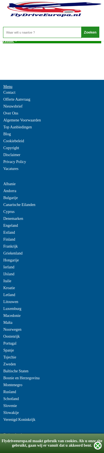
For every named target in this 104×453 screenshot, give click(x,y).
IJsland (8, 274)
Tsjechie (9, 357)
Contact (9, 92)
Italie (7, 281)
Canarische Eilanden (19, 205)
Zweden (9, 364)
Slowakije (11, 413)
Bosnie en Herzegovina (21, 378)
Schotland (11, 399)
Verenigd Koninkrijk (19, 420)
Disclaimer (11, 155)
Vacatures (10, 169)
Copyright (11, 148)
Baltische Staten (16, 371)
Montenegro (12, 385)
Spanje (8, 350)
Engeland (10, 225)
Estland (9, 232)
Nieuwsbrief (12, 106)
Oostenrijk (11, 336)
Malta (7, 322)
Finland (9, 239)
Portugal (9, 343)
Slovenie (10, 406)
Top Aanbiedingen (17, 127)
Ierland (8, 267)
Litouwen (10, 302)
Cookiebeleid (13, 141)
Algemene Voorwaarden (22, 120)
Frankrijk (10, 246)
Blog (7, 134)
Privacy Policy (14, 162)
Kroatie (9, 288)
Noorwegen (12, 329)
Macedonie (12, 316)
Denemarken (13, 219)
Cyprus (8, 212)
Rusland (9, 392)
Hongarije (11, 260)
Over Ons (10, 113)
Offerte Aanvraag (16, 99)
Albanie (9, 184)
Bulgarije (10, 198)
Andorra (9, 191)
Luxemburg (12, 309)
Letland (9, 295)
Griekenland (12, 253)
